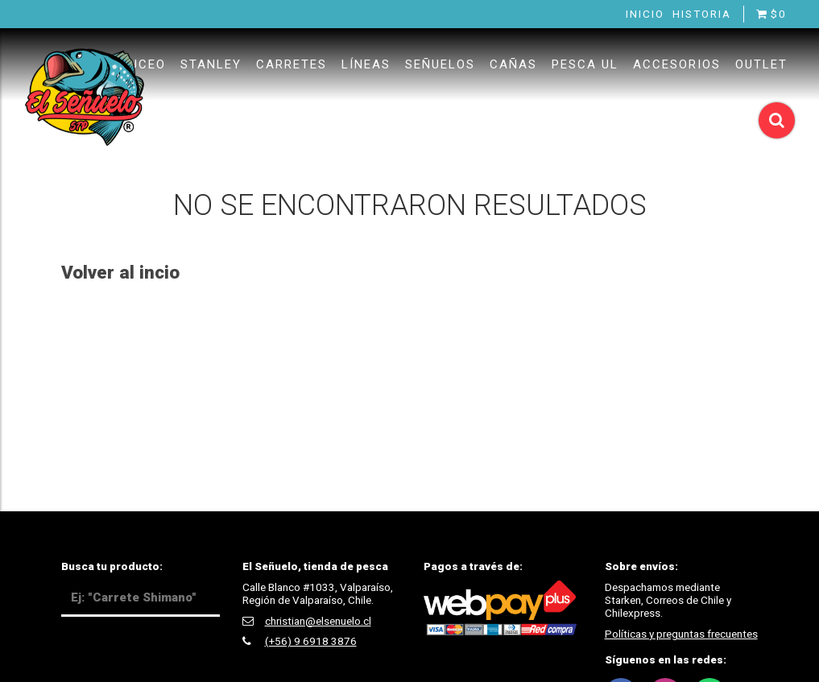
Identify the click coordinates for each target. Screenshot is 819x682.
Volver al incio (120, 272)
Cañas (513, 64)
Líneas (366, 64)
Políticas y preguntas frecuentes (681, 633)
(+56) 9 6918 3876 (311, 640)
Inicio (645, 13)
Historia (701, 13)
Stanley (211, 64)
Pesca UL (585, 64)
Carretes (291, 64)
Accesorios (677, 64)
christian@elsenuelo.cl (318, 620)
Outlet (761, 64)
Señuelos (440, 64)
